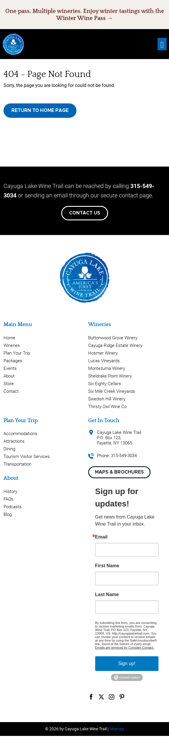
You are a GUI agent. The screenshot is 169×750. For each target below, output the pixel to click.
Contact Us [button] (84, 213)
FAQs (8, 499)
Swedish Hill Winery (106, 399)
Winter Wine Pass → (84, 18)
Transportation (17, 464)
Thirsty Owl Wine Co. (108, 406)
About (9, 376)
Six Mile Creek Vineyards (111, 391)
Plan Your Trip (17, 353)
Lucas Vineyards (104, 360)
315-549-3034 (124, 455)
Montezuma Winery (106, 368)
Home (9, 337)
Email (101, 537)
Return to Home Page (40, 110)
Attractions (14, 441)
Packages (13, 360)
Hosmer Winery (103, 353)
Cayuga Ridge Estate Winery (115, 345)
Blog (8, 514)
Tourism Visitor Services (27, 456)
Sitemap (116, 728)
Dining (9, 449)
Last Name (107, 594)
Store (9, 383)
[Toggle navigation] (162, 44)
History (10, 491)
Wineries (12, 345)
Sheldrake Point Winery (110, 376)
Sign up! (126, 663)
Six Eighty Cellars (104, 383)
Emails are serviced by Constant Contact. (124, 647)
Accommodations (20, 433)
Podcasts (13, 506)
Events (10, 368)
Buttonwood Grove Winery (112, 337)
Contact (11, 391)
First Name (107, 565)
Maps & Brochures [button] (119, 472)
